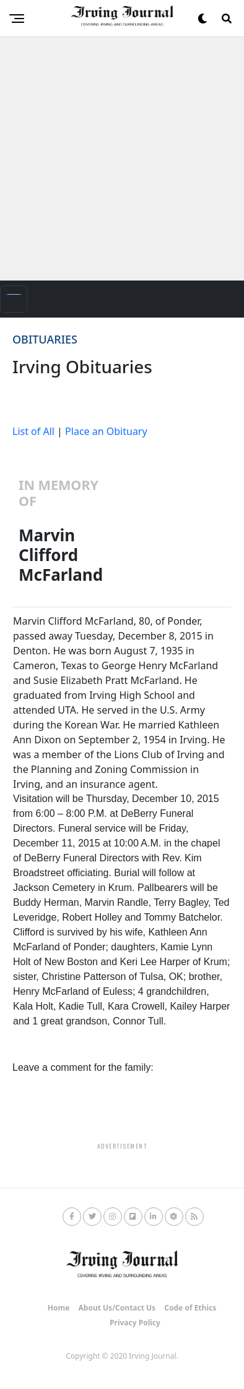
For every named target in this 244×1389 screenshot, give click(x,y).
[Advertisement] (122, 159)
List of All (33, 431)
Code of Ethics (190, 1307)
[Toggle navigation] (13, 299)
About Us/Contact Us (117, 1307)
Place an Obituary (106, 431)
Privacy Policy (135, 1322)
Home (59, 1307)
